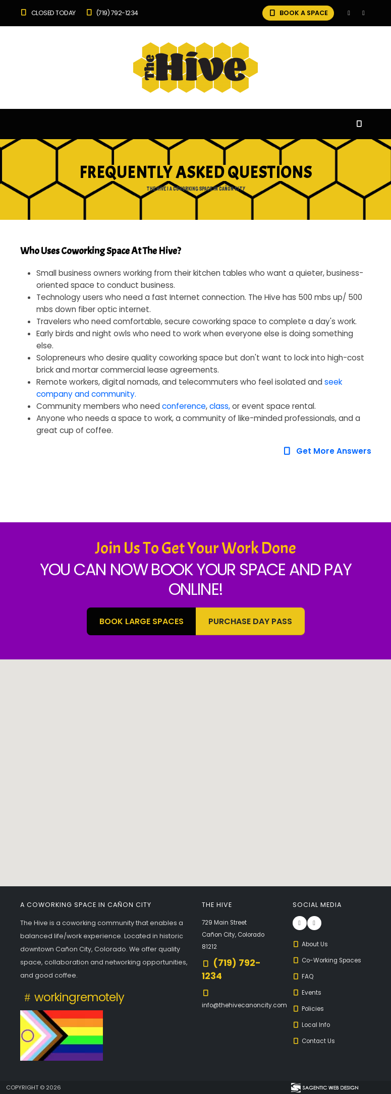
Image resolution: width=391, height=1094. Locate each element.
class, (219, 406)
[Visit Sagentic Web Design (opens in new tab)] (324, 1087)
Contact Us (315, 1041)
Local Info (313, 1024)
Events (308, 992)
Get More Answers (326, 451)
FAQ (304, 976)
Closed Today (48, 13)
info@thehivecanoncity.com (248, 1005)
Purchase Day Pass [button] (250, 621)
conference (184, 406)
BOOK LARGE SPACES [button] (141, 621)
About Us (312, 944)
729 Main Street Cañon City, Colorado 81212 (237, 934)
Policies (310, 1008)
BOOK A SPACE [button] (298, 13)
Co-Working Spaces (331, 960)
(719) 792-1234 (111, 13)
